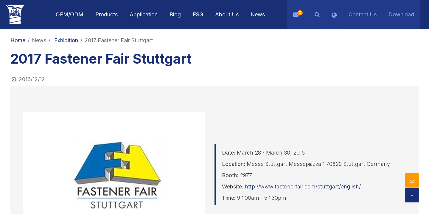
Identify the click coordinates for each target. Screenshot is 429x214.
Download (401, 14)
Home (17, 40)
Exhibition (66, 40)
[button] (317, 14)
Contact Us (363, 14)
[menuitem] (144, 14)
